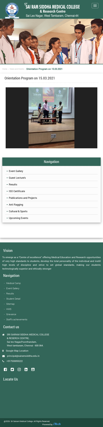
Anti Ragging (16, 204)
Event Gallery (16, 171)
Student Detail (13, 298)
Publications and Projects (23, 197)
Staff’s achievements (16, 319)
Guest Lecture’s (17, 177)
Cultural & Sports (18, 211)
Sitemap (10, 303)
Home (4, 69)
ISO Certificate (17, 191)
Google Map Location (17, 350)
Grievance (11, 314)
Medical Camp (13, 283)
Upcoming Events (18, 218)
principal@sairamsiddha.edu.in (23, 355)
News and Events (17, 69)
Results (13, 184)
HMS (8, 309)
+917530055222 (15, 361)
